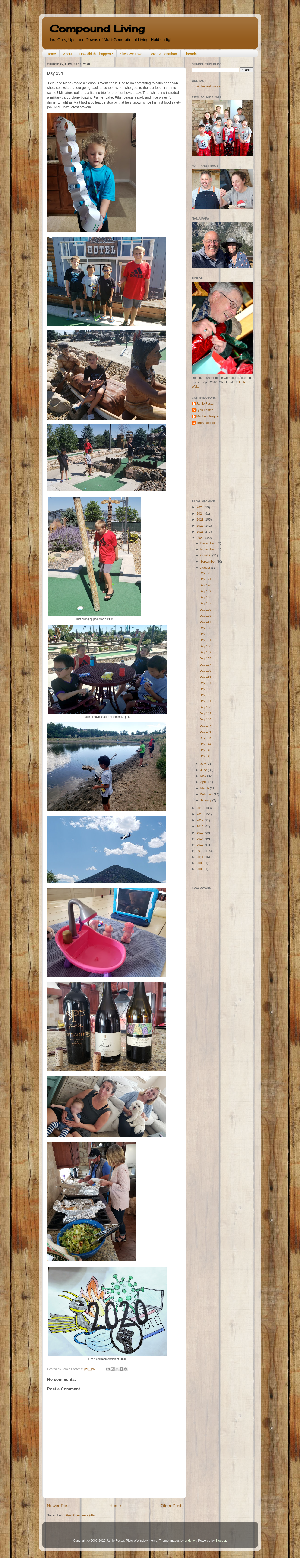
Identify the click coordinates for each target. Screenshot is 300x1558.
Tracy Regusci (206, 422)
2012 (200, 850)
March (205, 788)
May (203, 776)
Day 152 (205, 695)
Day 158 (205, 658)
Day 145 (205, 737)
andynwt (190, 1540)
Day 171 (205, 579)
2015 (200, 832)
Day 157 (205, 664)
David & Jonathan (163, 54)
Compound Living (97, 28)
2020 (200, 538)
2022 (200, 525)
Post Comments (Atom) (82, 1515)
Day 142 (205, 756)
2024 (200, 513)
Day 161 (205, 640)
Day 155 (205, 676)
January (206, 800)
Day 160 (205, 646)
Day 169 (205, 591)
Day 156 (205, 670)
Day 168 (205, 597)
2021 (200, 531)
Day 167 (205, 603)
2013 (200, 844)
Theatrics (191, 54)
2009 (200, 863)
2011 (200, 857)
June (204, 770)
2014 (200, 838)
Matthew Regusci (208, 416)
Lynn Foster (204, 410)
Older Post (171, 1505)
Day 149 (205, 713)
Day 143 (205, 750)
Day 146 (205, 731)
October (206, 555)
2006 (200, 869)
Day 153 (205, 689)
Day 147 (205, 725)
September (208, 561)
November (208, 549)
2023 (200, 519)
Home (51, 54)
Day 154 (205, 683)
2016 (200, 826)
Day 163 (205, 628)
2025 (200, 507)
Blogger (220, 1540)
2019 (200, 808)
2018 (200, 814)
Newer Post (58, 1505)
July (203, 763)
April (204, 782)
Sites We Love (131, 54)
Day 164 (205, 621)
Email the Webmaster (207, 86)
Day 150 (205, 707)
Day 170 (205, 585)
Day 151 (205, 701)
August (205, 567)
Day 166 (205, 609)
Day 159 (205, 652)
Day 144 (205, 744)
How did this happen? (96, 54)
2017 (200, 820)
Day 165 (205, 615)
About (67, 54)
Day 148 (205, 719)
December (208, 543)
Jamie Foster (205, 403)
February (207, 794)
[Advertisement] (221, 462)
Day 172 (205, 573)
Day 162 (205, 634)
